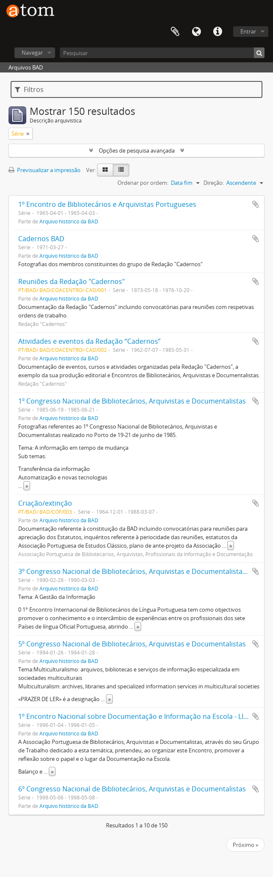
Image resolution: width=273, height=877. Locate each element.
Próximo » (245, 845)
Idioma (196, 31)
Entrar (248, 31)
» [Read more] (26, 486)
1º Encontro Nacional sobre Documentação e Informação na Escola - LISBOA (139, 716)
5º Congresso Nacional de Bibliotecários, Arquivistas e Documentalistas (132, 644)
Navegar (32, 52)
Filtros (29, 89)
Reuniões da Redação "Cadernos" (71, 281)
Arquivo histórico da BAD (68, 221)
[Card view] (105, 170)
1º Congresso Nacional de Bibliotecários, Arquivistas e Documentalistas (132, 401)
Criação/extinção (45, 503)
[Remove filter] (28, 133)
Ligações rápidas (217, 31)
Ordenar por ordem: (142, 183)
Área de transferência (175, 31)
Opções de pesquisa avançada (137, 150)
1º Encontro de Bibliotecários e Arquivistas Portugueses (107, 204)
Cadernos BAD (41, 238)
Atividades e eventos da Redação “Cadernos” (89, 341)
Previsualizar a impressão (44, 170)
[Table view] (121, 170)
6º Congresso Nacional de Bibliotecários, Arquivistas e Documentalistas (132, 788)
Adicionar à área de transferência (255, 204)
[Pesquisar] (162, 52)
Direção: (213, 183)
